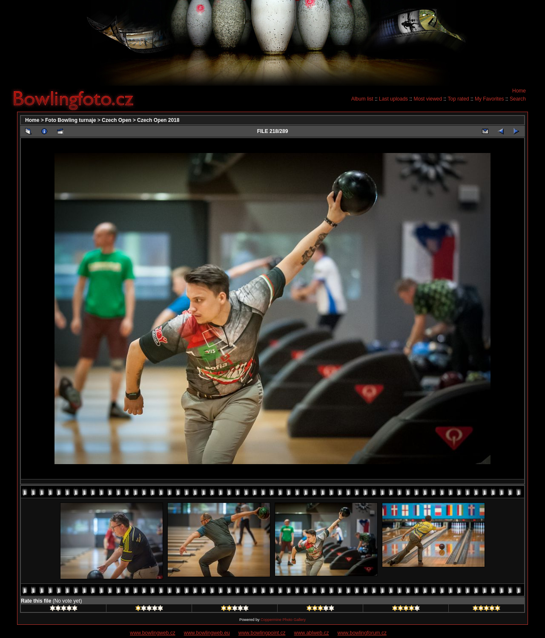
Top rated (458, 99)
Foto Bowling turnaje (70, 120)
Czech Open (116, 120)
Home (519, 91)
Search (518, 99)
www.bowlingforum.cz (362, 633)
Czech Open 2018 (158, 120)
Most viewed (427, 99)
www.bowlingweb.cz (152, 633)
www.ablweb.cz (311, 633)
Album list (362, 99)
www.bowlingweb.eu (207, 633)
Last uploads (393, 99)
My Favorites (489, 99)
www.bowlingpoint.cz (262, 633)
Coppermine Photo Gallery (283, 620)
